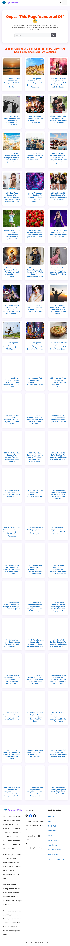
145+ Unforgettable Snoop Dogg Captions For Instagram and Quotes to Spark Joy (12, 643)
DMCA (50, 835)
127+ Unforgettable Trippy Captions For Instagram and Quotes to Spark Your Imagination (35, 197)
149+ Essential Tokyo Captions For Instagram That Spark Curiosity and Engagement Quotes (12, 792)
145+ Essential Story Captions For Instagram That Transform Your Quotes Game (12, 234)
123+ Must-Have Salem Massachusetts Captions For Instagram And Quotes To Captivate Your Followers (58, 159)
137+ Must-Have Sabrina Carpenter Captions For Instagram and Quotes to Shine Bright (35, 607)
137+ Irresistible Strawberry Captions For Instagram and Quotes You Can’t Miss (35, 233)
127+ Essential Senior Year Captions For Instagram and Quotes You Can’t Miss (58, 119)
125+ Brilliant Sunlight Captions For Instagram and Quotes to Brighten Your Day (35, 643)
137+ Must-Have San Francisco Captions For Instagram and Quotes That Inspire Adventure (11, 532)
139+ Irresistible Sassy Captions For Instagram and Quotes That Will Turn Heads (58, 271)
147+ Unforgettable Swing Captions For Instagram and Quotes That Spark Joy (11, 346)
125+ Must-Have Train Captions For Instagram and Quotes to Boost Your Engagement (35, 792)
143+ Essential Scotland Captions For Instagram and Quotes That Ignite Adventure (58, 643)
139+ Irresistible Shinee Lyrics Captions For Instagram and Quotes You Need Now (11, 716)
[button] (60, 2)
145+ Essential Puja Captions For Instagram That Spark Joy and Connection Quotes (12, 419)
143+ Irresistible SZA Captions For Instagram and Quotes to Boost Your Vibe (58, 753)
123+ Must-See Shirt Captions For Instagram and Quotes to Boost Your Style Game (35, 717)
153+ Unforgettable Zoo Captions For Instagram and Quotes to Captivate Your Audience (11, 569)
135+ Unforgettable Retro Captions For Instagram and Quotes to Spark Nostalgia (35, 308)
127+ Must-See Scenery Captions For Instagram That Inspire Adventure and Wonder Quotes (34, 457)
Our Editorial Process (55, 850)
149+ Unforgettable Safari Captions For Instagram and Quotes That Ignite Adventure (58, 456)
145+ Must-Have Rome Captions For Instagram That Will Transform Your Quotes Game (11, 158)
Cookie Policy (52, 826)
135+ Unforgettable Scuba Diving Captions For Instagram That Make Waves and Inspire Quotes (11, 679)
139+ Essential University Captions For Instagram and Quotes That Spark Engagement (58, 607)
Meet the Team (53, 845)
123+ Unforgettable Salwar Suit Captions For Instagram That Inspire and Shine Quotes (58, 494)
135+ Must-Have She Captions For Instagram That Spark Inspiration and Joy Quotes (12, 457)
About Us (51, 816)
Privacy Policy (53, 854)
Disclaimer (52, 831)
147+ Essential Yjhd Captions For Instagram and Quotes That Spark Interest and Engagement (35, 569)
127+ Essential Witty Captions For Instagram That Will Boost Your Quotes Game (58, 382)
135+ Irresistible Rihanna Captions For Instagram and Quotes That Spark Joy (35, 119)
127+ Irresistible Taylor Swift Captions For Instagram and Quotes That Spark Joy (58, 233)
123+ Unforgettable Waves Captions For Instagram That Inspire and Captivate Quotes (11, 606)
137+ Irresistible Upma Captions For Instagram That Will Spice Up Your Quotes (58, 346)
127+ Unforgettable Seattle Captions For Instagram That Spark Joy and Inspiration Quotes (35, 679)
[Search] (53, 35)
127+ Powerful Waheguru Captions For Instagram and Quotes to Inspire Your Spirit (11, 272)
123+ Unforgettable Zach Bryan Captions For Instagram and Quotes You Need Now (58, 791)
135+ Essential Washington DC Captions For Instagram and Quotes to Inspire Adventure (58, 569)
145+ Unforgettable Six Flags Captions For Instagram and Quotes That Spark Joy (11, 493)
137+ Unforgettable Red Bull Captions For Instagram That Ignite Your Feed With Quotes (35, 419)
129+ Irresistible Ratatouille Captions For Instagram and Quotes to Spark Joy (58, 418)
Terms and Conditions (56, 859)
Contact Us (52, 821)
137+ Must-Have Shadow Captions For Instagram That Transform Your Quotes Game (12, 120)
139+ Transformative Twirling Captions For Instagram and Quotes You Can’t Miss (35, 531)
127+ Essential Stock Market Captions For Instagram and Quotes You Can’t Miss (35, 753)
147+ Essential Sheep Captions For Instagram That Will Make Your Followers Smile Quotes (58, 679)
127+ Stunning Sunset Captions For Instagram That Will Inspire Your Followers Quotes (11, 83)
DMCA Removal (53, 840)
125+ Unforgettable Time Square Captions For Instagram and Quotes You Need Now (35, 346)
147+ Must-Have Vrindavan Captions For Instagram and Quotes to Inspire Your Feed (11, 382)
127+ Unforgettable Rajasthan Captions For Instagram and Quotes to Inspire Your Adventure (35, 83)
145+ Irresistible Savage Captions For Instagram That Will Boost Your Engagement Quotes (35, 272)
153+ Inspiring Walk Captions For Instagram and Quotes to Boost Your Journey (35, 381)
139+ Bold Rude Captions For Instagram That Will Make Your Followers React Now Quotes (12, 197)
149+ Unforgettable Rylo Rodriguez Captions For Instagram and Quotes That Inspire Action (11, 309)
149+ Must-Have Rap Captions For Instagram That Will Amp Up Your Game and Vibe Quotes (58, 83)
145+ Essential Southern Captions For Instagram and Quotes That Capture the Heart (11, 754)
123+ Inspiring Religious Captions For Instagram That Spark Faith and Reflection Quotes (58, 309)
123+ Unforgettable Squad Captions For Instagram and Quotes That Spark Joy (58, 196)
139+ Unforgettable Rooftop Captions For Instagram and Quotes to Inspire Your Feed (35, 157)
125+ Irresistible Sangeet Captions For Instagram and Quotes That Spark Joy (58, 531)
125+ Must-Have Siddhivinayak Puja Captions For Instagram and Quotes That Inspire (58, 717)
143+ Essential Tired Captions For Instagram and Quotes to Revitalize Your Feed (35, 493)
